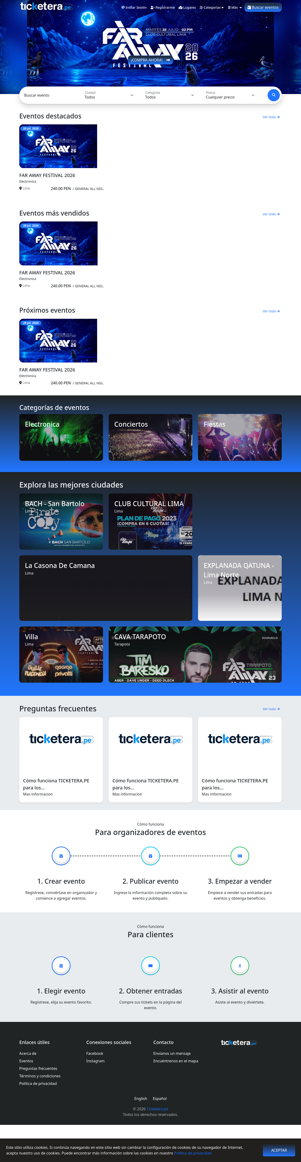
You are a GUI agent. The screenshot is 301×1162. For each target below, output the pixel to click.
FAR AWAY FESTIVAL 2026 (47, 188)
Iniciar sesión (134, 8)
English (140, 1135)
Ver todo (271, 117)
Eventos (26, 1098)
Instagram (95, 1098)
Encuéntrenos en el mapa (175, 1098)
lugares (187, 8)
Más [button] (235, 8)
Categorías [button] (212, 8)
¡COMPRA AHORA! (150, 60)
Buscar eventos (263, 7)
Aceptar (279, 1150)
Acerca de (27, 1090)
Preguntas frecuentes (38, 1105)
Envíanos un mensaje (172, 1090)
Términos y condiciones (40, 1113)
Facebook (94, 1090)
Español (160, 1135)
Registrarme (162, 8)
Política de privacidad (193, 1153)
